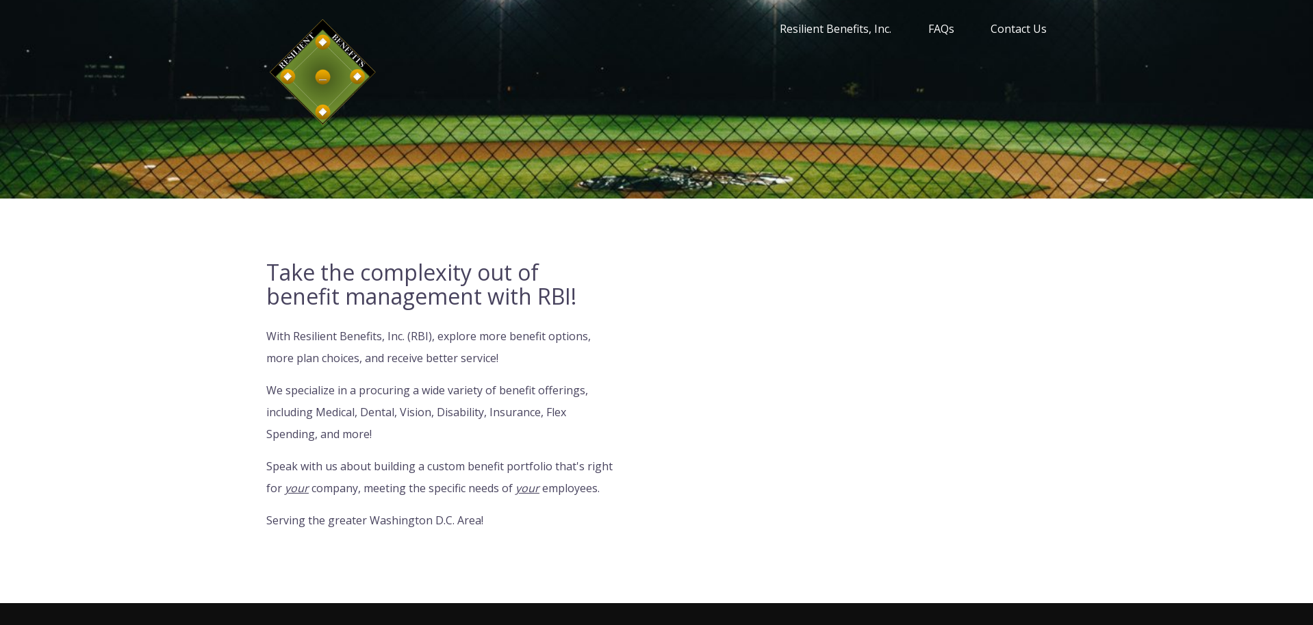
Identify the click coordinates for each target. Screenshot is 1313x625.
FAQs (942, 28)
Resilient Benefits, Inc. (837, 28)
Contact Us (1019, 28)
